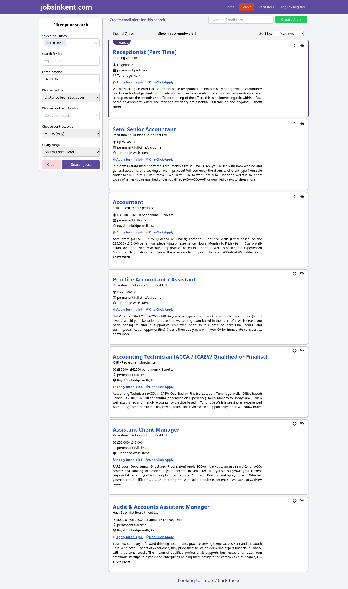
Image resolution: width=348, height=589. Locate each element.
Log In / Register (293, 7)
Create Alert (291, 19)
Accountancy (54, 43)
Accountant (128, 202)
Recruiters (266, 7)
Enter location (52, 72)
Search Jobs (81, 164)
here (234, 580)
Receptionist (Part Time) (145, 52)
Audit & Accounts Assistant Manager (161, 506)
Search (246, 7)
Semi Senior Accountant (144, 129)
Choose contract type (57, 126)
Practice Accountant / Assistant (154, 279)
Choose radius (52, 90)
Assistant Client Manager (146, 429)
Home (229, 7)
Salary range (51, 145)
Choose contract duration (61, 108)
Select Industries (54, 36)
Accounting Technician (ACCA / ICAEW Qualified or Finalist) (190, 356)
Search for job (52, 54)
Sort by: (265, 33)
